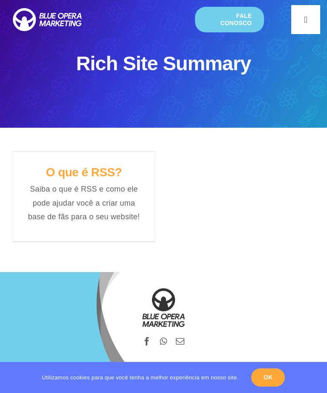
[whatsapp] (163, 341)
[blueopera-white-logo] (47, 12)
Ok (268, 377)
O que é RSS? (84, 172)
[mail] (180, 341)
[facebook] (147, 341)
